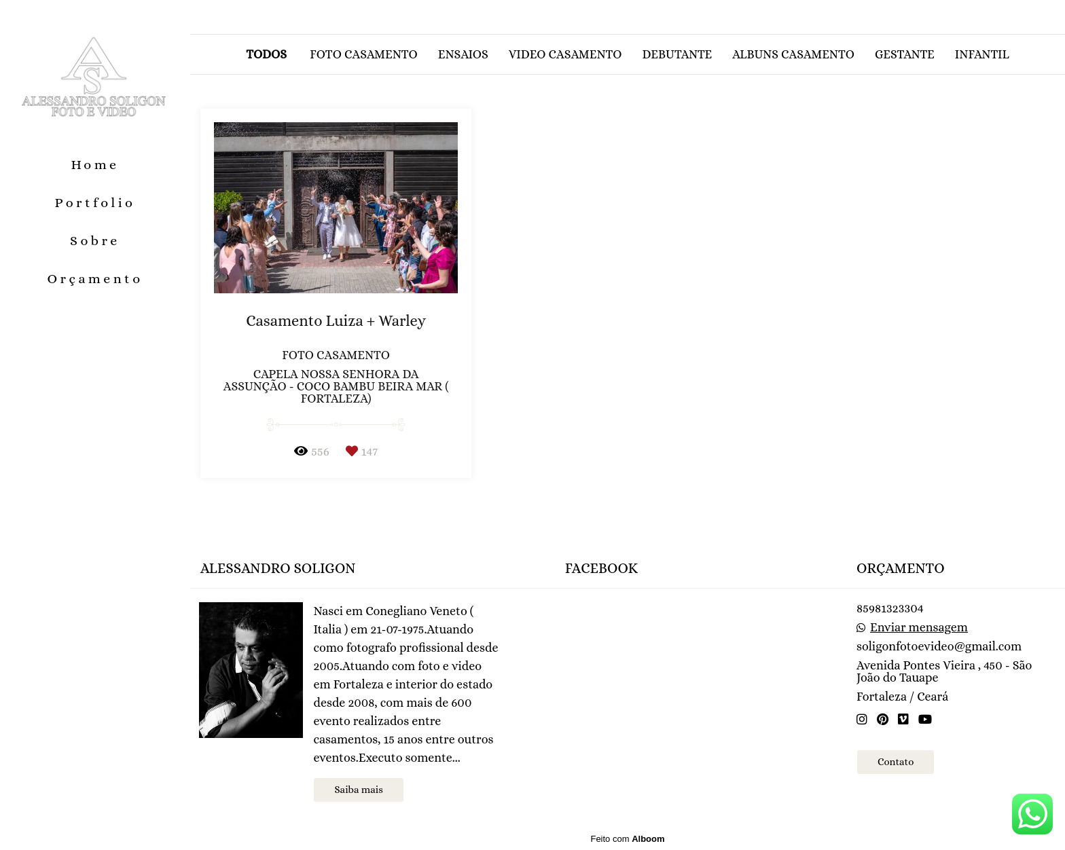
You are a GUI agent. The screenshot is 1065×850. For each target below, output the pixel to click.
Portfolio (95, 202)
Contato (896, 762)
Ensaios (463, 54)
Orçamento (95, 279)
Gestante (905, 54)
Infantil (982, 54)
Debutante (677, 54)
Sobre (95, 240)
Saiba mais (358, 789)
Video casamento (565, 54)
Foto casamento (364, 54)
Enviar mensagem (919, 627)
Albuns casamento (793, 54)
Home (95, 164)
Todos (266, 54)
